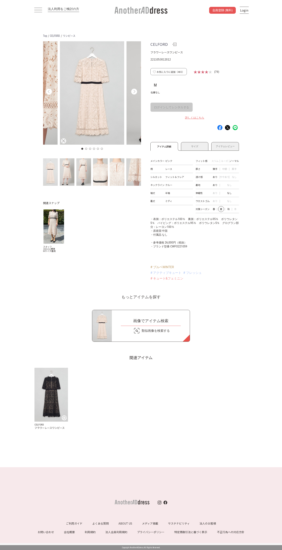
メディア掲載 (150, 523)
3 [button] (90, 149)
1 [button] (82, 149)
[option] (92, 93)
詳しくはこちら (194, 117)
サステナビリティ (179, 523)
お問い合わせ (46, 532)
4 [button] (94, 149)
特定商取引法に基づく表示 (190, 532)
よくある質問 (100, 523)
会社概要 (69, 532)
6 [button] (102, 149)
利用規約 (90, 532)
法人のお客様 (208, 523)
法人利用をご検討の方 (63, 9)
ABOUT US (125, 523)
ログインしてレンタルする (171, 107)
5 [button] (98, 149)
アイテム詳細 (164, 146)
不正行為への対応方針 (230, 532)
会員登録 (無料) (222, 10)
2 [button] (86, 149)
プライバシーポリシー (150, 532)
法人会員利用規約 (116, 532)
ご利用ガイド (74, 523)
